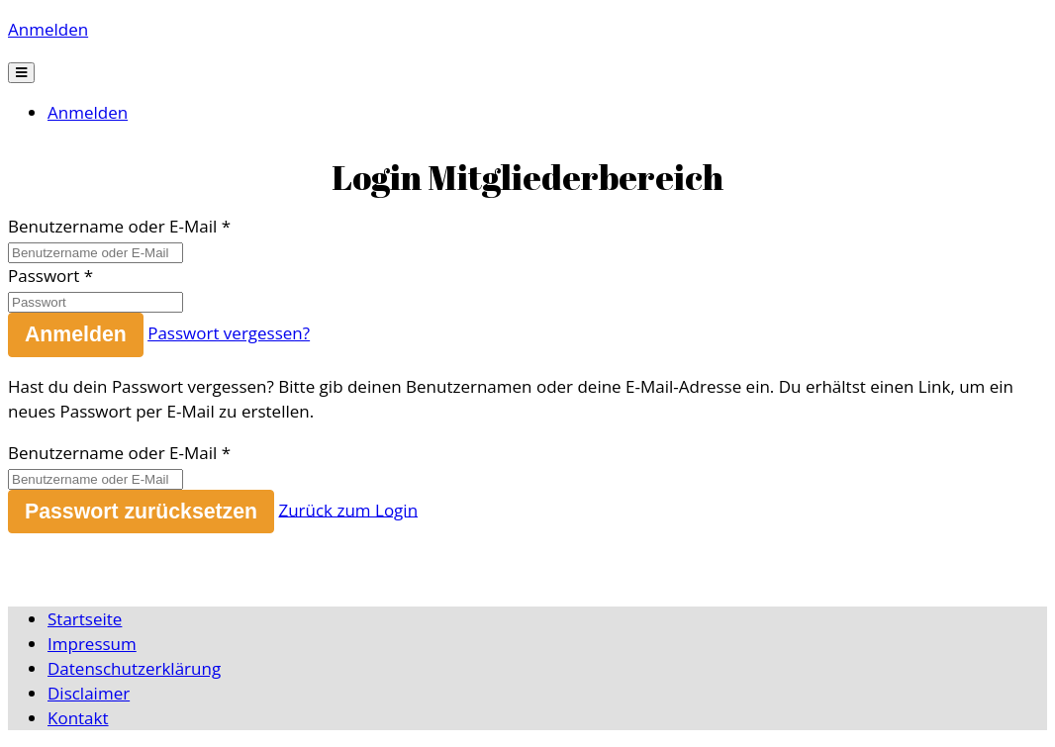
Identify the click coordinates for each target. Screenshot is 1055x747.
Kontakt (78, 717)
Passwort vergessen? (228, 333)
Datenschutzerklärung (134, 668)
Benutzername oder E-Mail (112, 226)
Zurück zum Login (348, 509)
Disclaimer (89, 693)
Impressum (92, 643)
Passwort (43, 275)
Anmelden (48, 29)
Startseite (85, 618)
